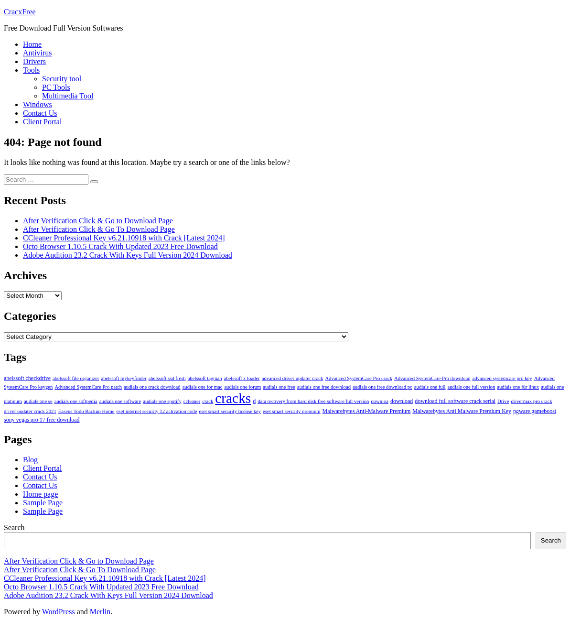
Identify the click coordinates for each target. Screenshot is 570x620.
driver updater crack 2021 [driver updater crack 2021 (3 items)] (30, 411)
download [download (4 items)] (401, 401)
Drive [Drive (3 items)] (503, 401)
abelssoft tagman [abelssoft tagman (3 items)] (205, 378)
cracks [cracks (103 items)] (233, 398)
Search (14, 527)
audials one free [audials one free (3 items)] (279, 387)
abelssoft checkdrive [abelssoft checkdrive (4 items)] (27, 378)
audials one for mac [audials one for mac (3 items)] (203, 387)
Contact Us (40, 113)
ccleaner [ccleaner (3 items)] (192, 401)
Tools (31, 70)
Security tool (61, 79)
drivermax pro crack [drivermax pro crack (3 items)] (531, 401)
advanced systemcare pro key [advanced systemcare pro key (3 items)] (502, 378)
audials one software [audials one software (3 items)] (120, 401)
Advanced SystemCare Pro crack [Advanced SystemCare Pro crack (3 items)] (358, 378)
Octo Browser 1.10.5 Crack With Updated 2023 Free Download (120, 246)
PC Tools (56, 87)
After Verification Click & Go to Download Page (98, 221)
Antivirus (37, 53)
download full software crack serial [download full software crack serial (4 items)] (455, 401)
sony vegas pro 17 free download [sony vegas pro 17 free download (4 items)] (42, 419)
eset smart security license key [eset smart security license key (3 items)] (230, 411)
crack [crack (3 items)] (207, 401)
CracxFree (20, 12)
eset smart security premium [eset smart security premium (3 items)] (291, 411)
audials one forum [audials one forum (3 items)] (242, 387)
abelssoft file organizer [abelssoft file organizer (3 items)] (76, 378)
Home (32, 44)
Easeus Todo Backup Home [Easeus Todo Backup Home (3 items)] (86, 411)
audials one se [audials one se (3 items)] (38, 401)
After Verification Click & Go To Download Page (99, 229)
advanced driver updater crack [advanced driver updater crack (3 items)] (292, 378)
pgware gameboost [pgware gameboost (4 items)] (534, 411)
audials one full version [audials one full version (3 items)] (471, 387)
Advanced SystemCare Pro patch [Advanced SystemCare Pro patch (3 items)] (88, 387)
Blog (30, 460)
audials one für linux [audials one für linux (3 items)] (518, 387)
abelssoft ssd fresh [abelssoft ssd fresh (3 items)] (167, 378)
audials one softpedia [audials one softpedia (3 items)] (75, 401)
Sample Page (43, 503)
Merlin (100, 612)
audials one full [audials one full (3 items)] (430, 387)
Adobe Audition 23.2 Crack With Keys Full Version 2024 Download (127, 255)
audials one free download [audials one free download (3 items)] (324, 387)
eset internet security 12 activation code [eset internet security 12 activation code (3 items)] (157, 411)
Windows (37, 104)
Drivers (34, 61)
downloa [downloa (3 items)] (379, 401)
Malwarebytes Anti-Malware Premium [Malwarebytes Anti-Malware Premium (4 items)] (367, 411)
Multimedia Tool (67, 96)
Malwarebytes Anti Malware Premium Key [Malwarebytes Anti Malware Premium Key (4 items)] (461, 411)
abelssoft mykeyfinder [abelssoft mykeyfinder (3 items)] (124, 378)
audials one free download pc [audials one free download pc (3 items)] (382, 387)
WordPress (58, 612)
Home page (40, 494)
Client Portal (42, 122)
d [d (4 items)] (254, 401)
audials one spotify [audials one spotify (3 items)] (162, 401)
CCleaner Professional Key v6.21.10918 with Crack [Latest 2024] (124, 238)
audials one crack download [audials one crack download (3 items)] (152, 387)
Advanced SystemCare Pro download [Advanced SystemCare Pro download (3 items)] (432, 378)
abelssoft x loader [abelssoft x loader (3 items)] (242, 378)
